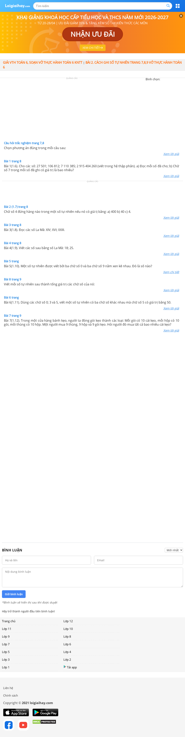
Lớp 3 (6, 659)
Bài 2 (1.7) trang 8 (16, 207)
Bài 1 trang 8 (12, 161)
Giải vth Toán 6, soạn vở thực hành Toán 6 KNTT (42, 62)
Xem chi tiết (171, 272)
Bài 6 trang (11, 297)
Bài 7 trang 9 (12, 316)
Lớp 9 (6, 636)
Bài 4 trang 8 (12, 243)
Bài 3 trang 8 (12, 225)
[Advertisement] (92, 110)
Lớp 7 (6, 644)
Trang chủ (8, 621)
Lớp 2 (67, 659)
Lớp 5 (6, 652)
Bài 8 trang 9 (12, 279)
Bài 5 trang (11, 261)
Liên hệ (8, 688)
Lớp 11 (6, 629)
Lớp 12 (68, 621)
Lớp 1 (6, 667)
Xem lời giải (171, 154)
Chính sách (10, 695)
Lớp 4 (67, 652)
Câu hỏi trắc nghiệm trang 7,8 (24, 143)
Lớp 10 (68, 629)
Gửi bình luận (14, 594)
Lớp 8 (67, 636)
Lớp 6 (67, 644)
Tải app (70, 667)
